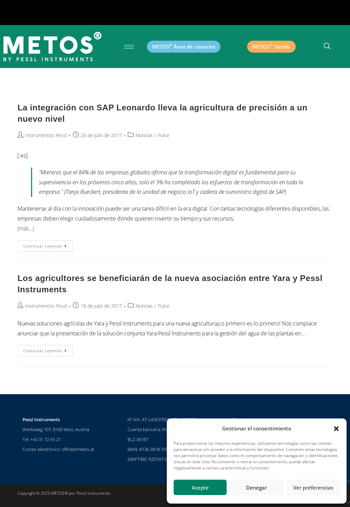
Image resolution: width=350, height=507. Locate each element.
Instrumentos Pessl (46, 135)
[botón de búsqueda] (327, 46)
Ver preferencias (313, 487)
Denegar (256, 487)
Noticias (144, 135)
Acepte (200, 487)
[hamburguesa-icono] (129, 46)
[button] (336, 428)
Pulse (164, 135)
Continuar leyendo (48, 244)
